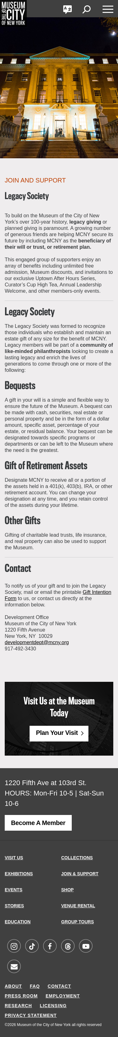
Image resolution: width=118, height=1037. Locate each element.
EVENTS (13, 889)
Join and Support (35, 180)
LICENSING (53, 1005)
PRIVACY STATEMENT (31, 1015)
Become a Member (38, 822)
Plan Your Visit (57, 732)
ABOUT (13, 986)
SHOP (67, 889)
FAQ (35, 986)
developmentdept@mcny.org (37, 642)
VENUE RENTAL (78, 905)
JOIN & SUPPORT (79, 873)
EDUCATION (18, 921)
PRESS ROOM (21, 995)
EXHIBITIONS (19, 873)
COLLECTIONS (77, 857)
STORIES (14, 905)
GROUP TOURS (77, 921)
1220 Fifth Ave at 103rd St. (46, 783)
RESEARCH (18, 1005)
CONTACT (59, 986)
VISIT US (14, 857)
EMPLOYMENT (63, 995)
